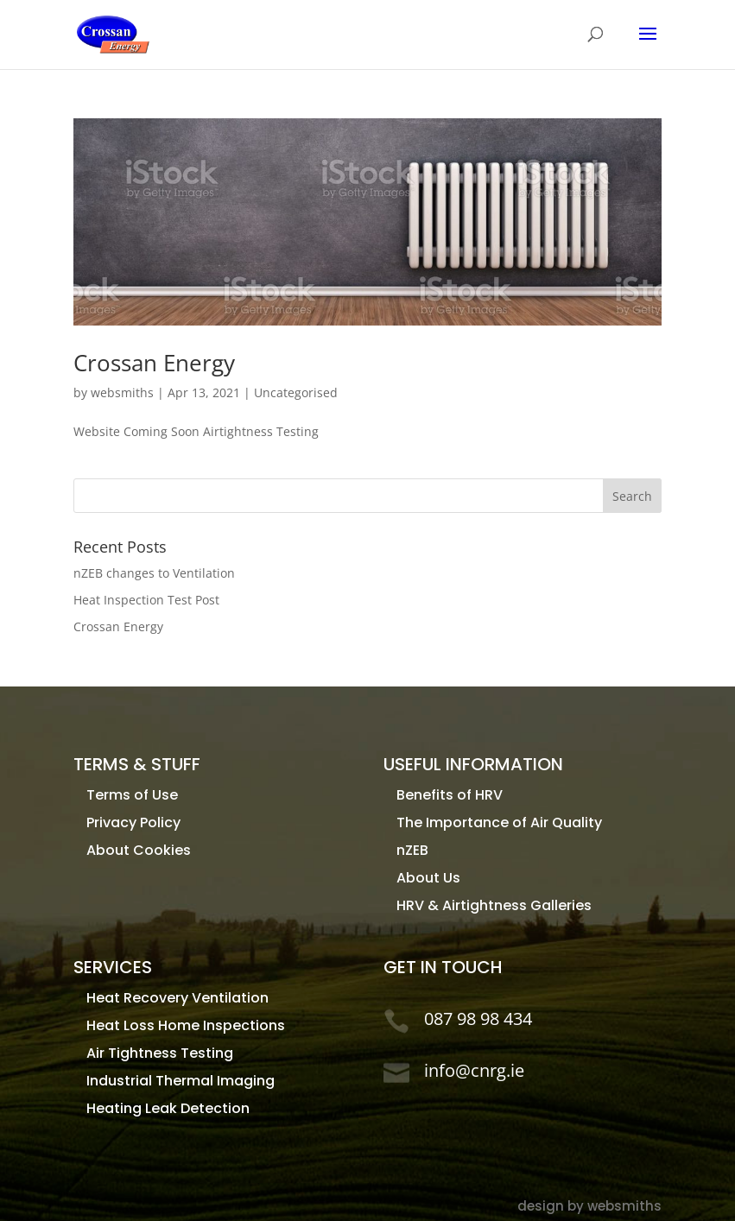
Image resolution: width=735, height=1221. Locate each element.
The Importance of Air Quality (499, 822)
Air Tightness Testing (159, 1053)
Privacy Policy (133, 822)
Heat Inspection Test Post (146, 600)
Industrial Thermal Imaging (180, 1081)
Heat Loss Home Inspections (185, 1025)
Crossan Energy (154, 362)
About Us (428, 878)
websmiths (122, 392)
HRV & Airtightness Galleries (494, 905)
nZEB (412, 850)
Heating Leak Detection (168, 1108)
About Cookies (138, 850)
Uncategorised (296, 392)
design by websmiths (589, 1206)
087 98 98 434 (478, 1018)
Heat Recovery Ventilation (177, 998)
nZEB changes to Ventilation (154, 573)
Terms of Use (132, 795)
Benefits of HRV (449, 795)
